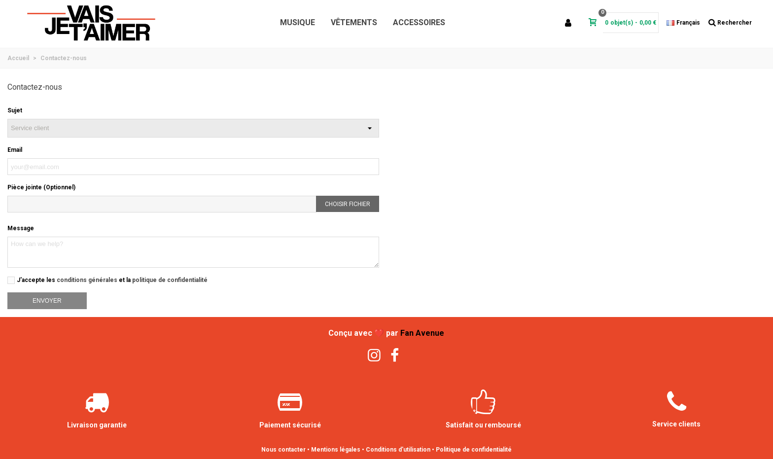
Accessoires (419, 22)
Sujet (14, 110)
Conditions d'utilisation (398, 449)
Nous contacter (283, 449)
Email (14, 149)
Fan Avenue (422, 333)
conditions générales (87, 280)
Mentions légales (335, 449)
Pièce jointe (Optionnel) (41, 187)
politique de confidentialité (170, 280)
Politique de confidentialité (474, 449)
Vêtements (354, 22)
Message (20, 228)
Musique (297, 22)
